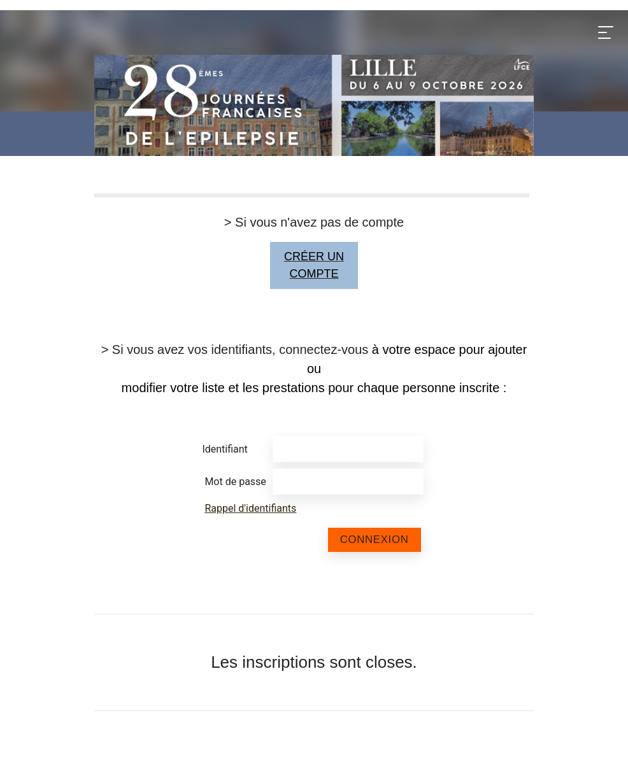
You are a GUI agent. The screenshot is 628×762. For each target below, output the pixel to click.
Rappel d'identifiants (250, 508)
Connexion (374, 539)
